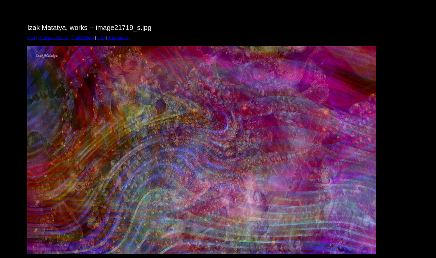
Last (101, 37)
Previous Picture (53, 37)
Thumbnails (118, 37)
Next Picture (83, 37)
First (31, 37)
